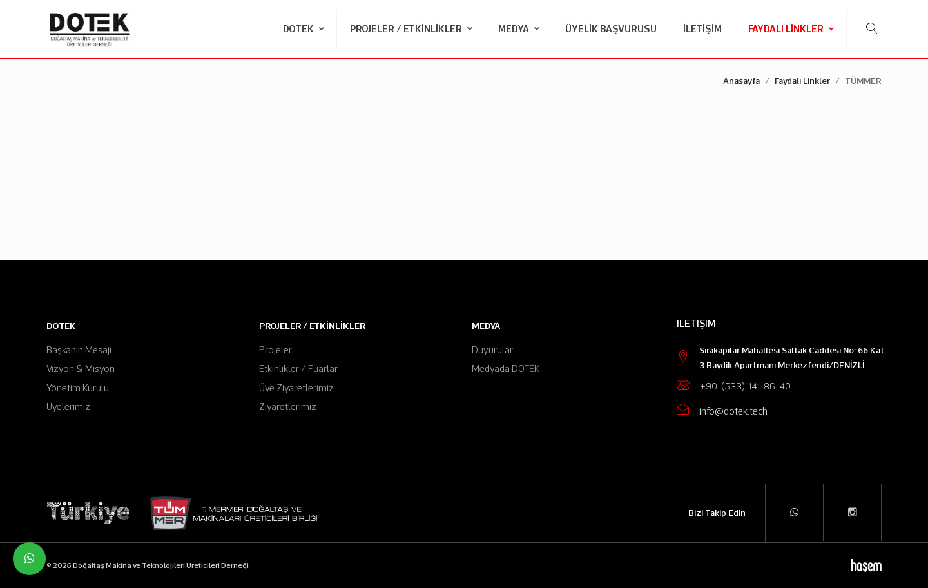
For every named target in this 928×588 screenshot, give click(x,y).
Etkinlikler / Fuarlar (298, 368)
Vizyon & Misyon (80, 368)
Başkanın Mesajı (78, 349)
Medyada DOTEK (506, 368)
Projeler (275, 349)
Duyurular (492, 349)
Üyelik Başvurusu (611, 28)
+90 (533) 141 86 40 (745, 386)
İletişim (702, 28)
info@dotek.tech (733, 411)
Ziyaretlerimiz (287, 406)
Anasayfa (741, 80)
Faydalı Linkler (787, 28)
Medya (514, 28)
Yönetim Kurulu (77, 387)
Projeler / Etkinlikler (407, 28)
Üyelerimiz (68, 406)
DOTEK (299, 28)
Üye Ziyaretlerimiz (296, 387)
